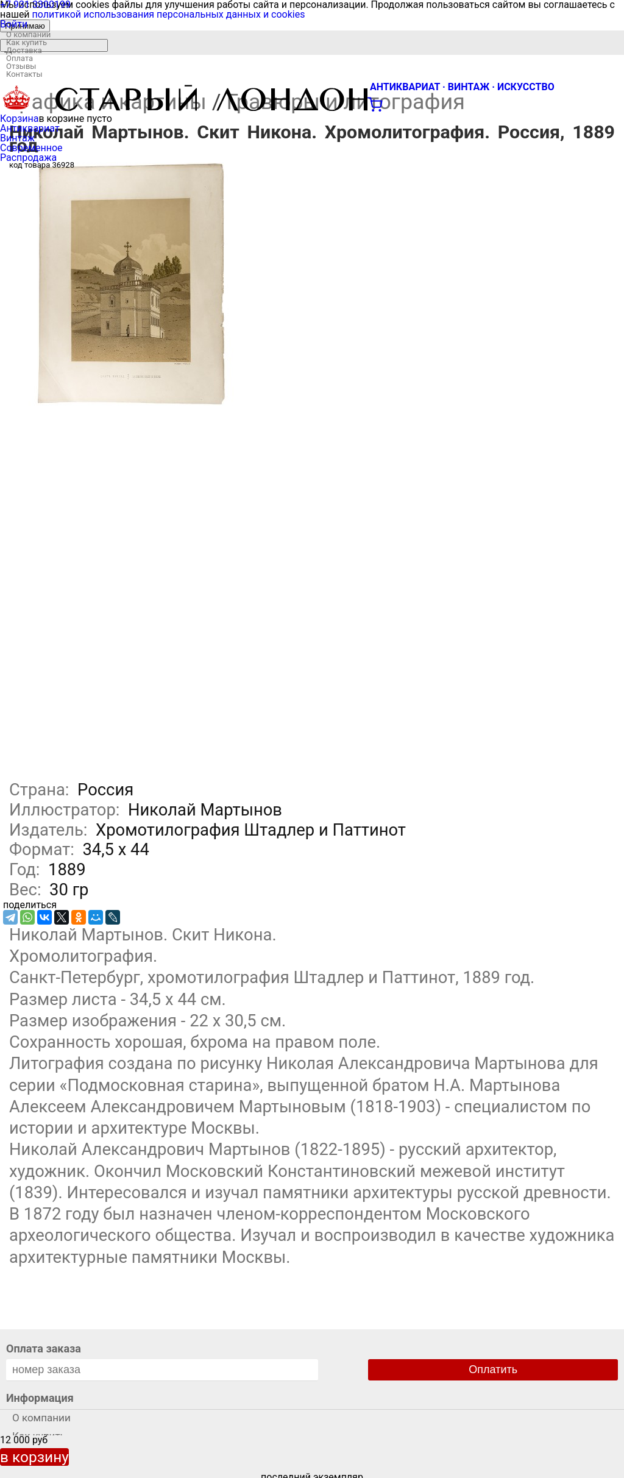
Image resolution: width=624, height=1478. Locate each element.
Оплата (19, 58)
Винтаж (17, 138)
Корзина (19, 118)
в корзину (34, 1457)
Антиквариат (30, 128)
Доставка (24, 50)
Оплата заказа (43, 1348)
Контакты (24, 74)
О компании (28, 34)
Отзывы (21, 66)
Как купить (26, 42)
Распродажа (28, 157)
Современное (31, 148)
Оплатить (493, 1369)
